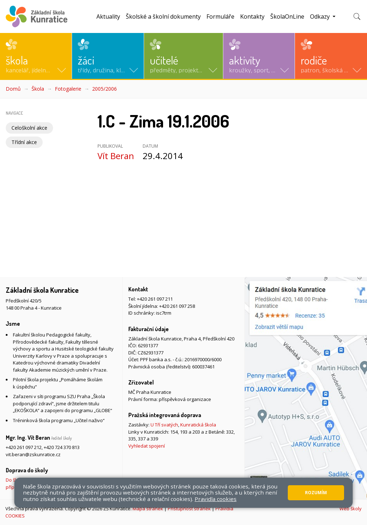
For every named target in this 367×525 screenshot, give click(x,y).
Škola (38, 88)
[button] (36, 56)
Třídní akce (24, 142)
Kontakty (252, 16)
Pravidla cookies (216, 498)
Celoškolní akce (29, 127)
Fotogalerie (68, 88)
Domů (13, 88)
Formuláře (220, 16)
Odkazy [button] (320, 16)
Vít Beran (115, 156)
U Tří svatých (164, 424)
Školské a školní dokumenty (163, 16)
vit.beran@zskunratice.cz (33, 454)
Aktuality (108, 16)
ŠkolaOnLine (287, 16)
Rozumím (316, 493)
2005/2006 (104, 88)
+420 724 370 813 (62, 447)
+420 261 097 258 (177, 306)
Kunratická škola (198, 424)
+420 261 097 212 (24, 447)
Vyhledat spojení (146, 446)
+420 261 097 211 (155, 299)
